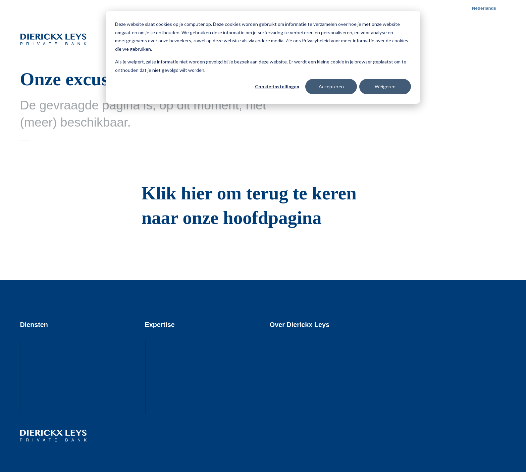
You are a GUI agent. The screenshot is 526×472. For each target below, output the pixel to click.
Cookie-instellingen (277, 86)
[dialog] (263, 57)
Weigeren (385, 86)
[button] (485, 8)
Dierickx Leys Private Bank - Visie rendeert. (53, 39)
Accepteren (331, 86)
